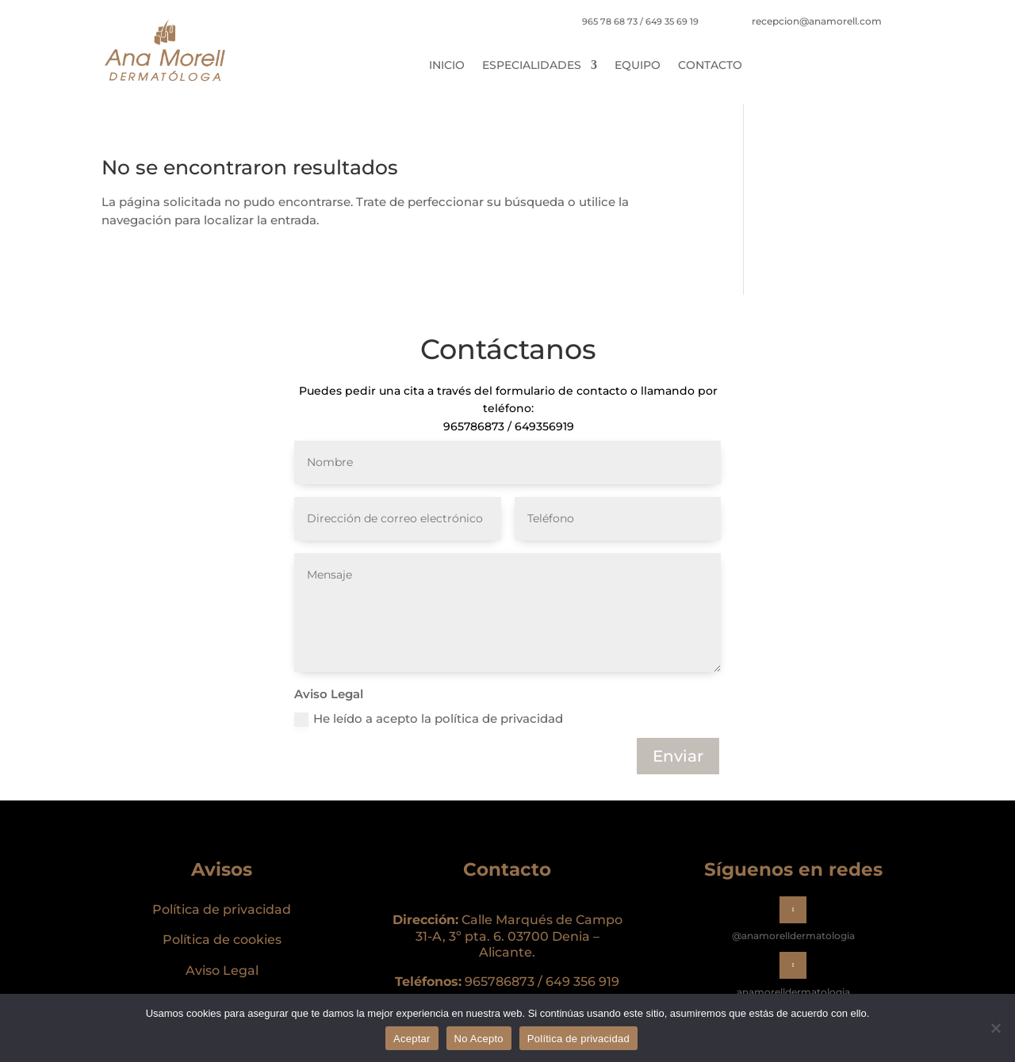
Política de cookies (222, 939)
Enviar (678, 756)
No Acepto (479, 1039)
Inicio (447, 65)
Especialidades (531, 65)
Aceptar (412, 1039)
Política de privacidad (221, 909)
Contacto (710, 65)
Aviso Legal (222, 970)
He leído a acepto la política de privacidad (428, 719)
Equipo (638, 65)
